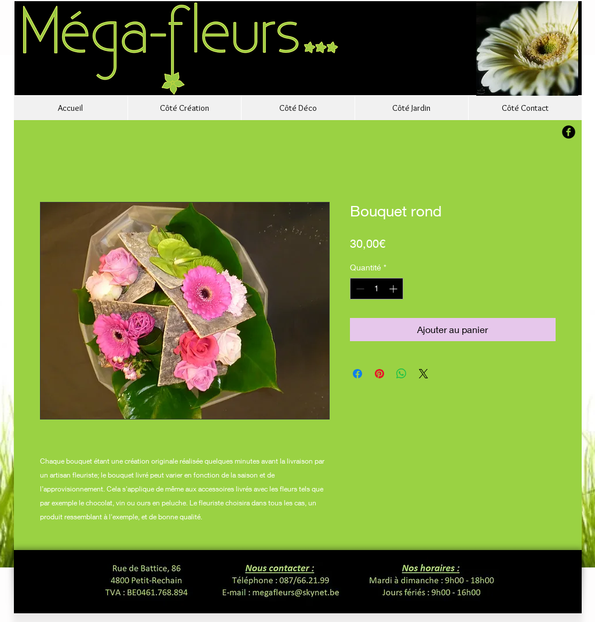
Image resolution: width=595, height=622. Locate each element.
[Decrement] (359, 289)
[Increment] (394, 289)
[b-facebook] (568, 132)
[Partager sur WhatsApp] (401, 374)
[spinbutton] (376, 289)
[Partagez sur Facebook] (357, 374)
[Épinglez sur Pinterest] (379, 374)
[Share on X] (423, 374)
